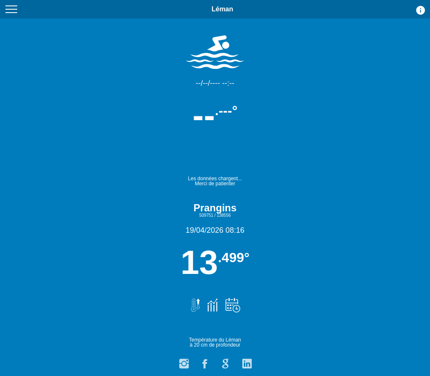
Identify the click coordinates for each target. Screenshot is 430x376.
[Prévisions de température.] (231, 301)
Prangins (215, 207)
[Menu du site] (11, 9)
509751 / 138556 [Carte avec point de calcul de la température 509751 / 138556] (215, 215)
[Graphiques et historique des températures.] (211, 301)
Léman (222, 11)
